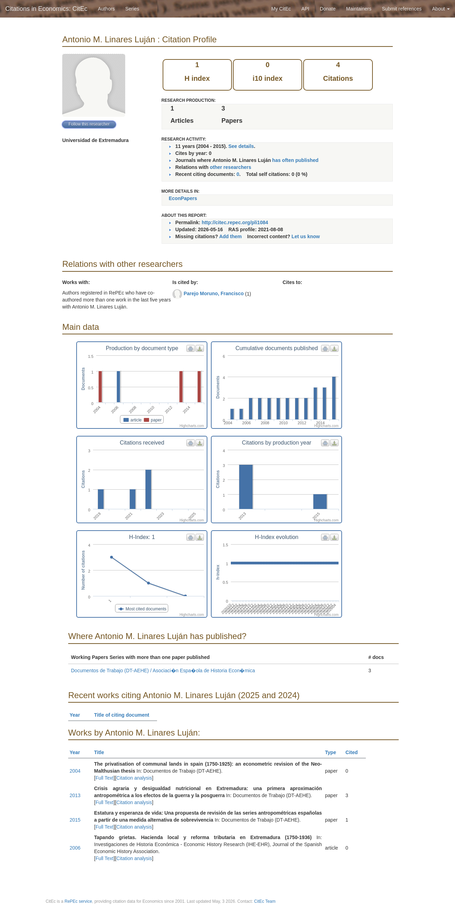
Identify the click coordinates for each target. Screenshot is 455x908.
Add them (230, 236)
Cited (355, 752)
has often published (295, 160)
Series (132, 9)
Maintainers (358, 9)
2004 (75, 771)
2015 (75, 820)
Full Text (104, 778)
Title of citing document (124, 715)
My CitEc (281, 9)
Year (78, 715)
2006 (75, 848)
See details (241, 146)
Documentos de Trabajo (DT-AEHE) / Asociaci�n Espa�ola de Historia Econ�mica (163, 670)
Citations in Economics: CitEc (46, 8)
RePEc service (78, 901)
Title (102, 752)
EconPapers (183, 198)
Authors (106, 9)
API (305, 9)
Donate (327, 9)
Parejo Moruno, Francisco (214, 293)
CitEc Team (265, 901)
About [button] (441, 9)
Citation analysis (134, 778)
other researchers (230, 167)
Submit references (402, 9)
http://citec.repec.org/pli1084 (235, 222)
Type (333, 752)
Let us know (306, 236)
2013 (75, 795)
